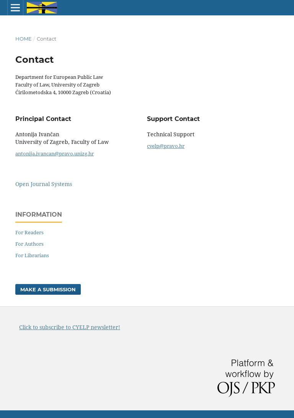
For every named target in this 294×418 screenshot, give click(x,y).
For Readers (29, 232)
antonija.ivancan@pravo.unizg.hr (54, 153)
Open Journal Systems (43, 184)
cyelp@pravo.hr (166, 145)
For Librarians (32, 255)
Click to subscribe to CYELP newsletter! (69, 327)
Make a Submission (48, 289)
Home (23, 39)
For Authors (29, 243)
